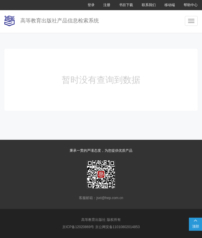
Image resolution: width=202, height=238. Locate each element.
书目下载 (126, 5)
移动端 (169, 5)
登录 (91, 5)
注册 (106, 5)
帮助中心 (191, 5)
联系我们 (149, 5)
